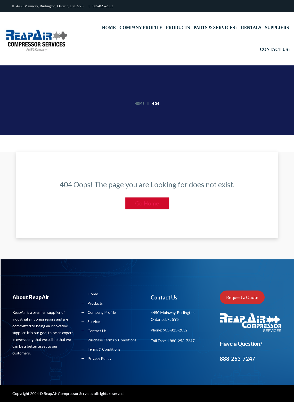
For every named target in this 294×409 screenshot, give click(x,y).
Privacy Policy (99, 358)
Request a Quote (242, 297)
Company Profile (140, 27)
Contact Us (274, 49)
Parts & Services (214, 27)
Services (94, 321)
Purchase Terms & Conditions (112, 340)
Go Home (147, 203)
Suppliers (277, 27)
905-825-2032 (101, 6)
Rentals (251, 27)
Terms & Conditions (104, 349)
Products (178, 27)
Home (108, 27)
